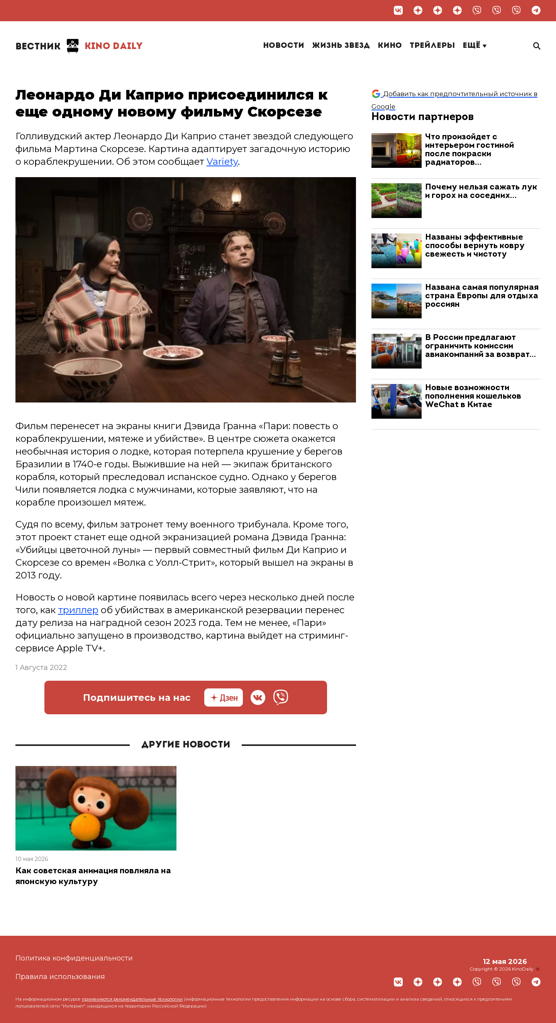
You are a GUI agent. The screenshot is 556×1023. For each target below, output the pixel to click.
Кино (390, 46)
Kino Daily (79, 46)
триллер (78, 610)
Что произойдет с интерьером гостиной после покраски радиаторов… (469, 150)
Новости (283, 46)
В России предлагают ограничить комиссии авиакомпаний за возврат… (480, 346)
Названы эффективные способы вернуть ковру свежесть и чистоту (475, 246)
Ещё (474, 46)
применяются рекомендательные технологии (132, 999)
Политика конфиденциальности (74, 958)
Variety (222, 161)
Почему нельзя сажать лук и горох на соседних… (481, 191)
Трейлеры (432, 46)
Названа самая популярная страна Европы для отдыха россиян (482, 296)
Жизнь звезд (341, 46)
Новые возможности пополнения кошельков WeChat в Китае (473, 396)
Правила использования (60, 976)
